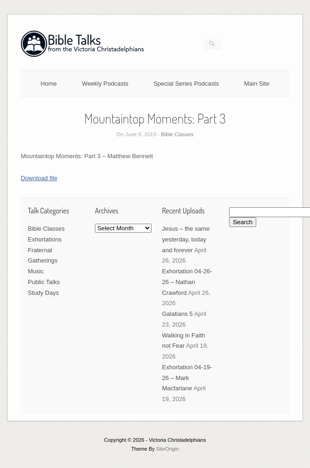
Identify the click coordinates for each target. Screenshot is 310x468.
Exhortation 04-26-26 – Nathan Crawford (187, 282)
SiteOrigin (167, 449)
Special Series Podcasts (186, 83)
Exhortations (44, 239)
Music (35, 271)
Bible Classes (177, 134)
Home (49, 83)
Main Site (256, 83)
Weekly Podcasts (105, 83)
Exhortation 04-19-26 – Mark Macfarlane (187, 378)
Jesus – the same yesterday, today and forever (185, 239)
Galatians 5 (177, 313)
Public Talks (43, 281)
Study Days (43, 292)
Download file (39, 178)
